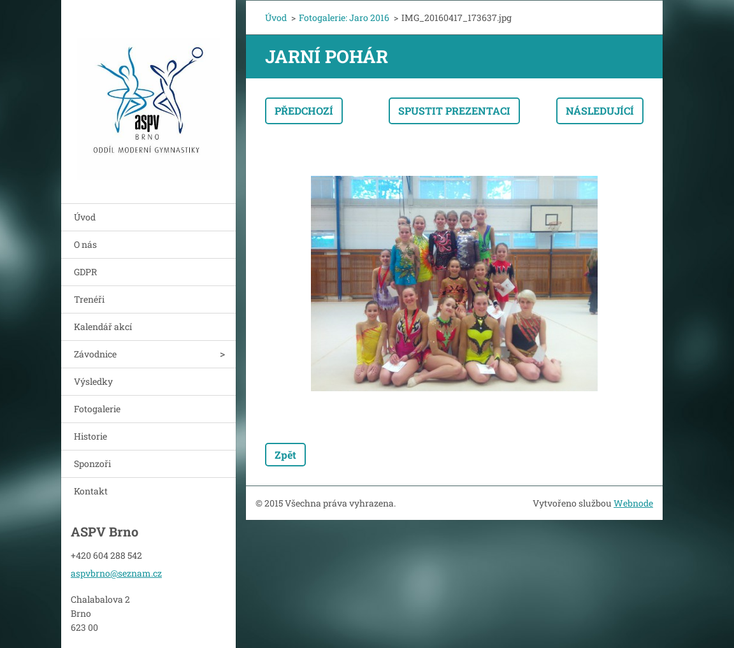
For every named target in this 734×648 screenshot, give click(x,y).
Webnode (633, 503)
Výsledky (93, 381)
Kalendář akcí (103, 326)
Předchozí (304, 110)
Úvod (85, 217)
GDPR (85, 272)
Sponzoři (92, 463)
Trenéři (89, 299)
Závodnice (95, 354)
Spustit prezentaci (454, 110)
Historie (90, 436)
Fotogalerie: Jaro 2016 (344, 17)
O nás (85, 244)
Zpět (285, 454)
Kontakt (91, 491)
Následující (600, 110)
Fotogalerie (97, 409)
